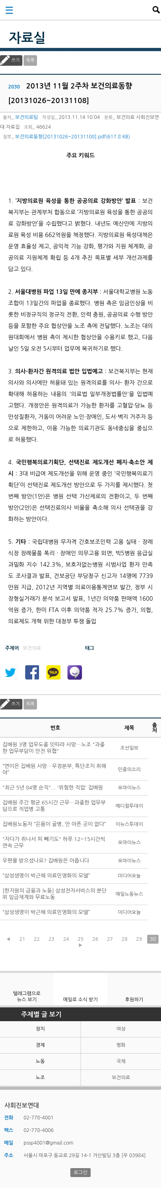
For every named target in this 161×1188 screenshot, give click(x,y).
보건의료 (121, 1077)
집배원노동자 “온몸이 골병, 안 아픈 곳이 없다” (54, 824)
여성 (121, 1028)
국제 (121, 1061)
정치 (40, 1028)
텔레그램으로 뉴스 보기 (27, 996)
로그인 (80, 1172)
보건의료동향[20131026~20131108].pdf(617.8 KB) (72, 136)
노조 (40, 1077)
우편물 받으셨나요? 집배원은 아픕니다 (45, 860)
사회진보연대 (82, 10)
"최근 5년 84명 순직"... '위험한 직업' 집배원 (52, 787)
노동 (40, 1061)
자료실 (27, 38)
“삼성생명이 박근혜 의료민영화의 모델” (46, 875)
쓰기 (15, 60)
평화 (121, 1045)
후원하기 (134, 999)
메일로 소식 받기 (80, 999)
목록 (30, 60)
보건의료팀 (26, 117)
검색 (156, 10)
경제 (40, 1045)
